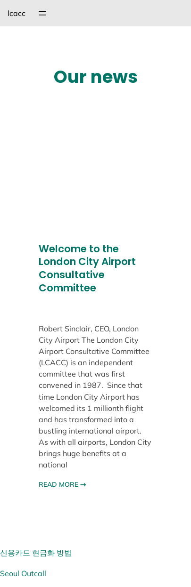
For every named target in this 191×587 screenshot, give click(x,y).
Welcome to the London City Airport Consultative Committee (87, 268)
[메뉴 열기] (42, 13)
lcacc (16, 13)
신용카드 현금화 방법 (36, 552)
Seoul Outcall (23, 573)
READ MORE (62, 484)
